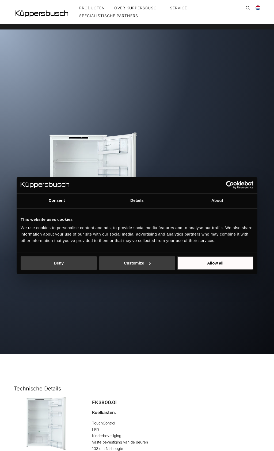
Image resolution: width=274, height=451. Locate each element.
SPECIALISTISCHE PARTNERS (108, 16)
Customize (137, 263)
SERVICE (178, 8)
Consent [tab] (57, 200)
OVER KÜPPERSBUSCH (136, 8)
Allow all (215, 263)
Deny (59, 263)
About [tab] (217, 200)
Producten (92, 8)
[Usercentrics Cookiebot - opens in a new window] (230, 185)
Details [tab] (137, 200)
